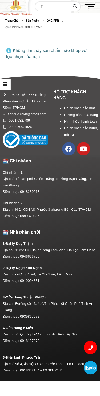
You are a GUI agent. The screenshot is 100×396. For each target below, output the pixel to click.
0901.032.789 (19, 120)
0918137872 (29, 341)
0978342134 (52, 370)
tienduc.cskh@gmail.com (27, 114)
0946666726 (29, 256)
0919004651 (29, 281)
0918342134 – (31, 370)
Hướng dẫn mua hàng (81, 115)
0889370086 (29, 216)
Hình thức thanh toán (80, 121)
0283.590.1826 (20, 127)
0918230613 (29, 192)
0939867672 (29, 316)
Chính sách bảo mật (79, 108)
